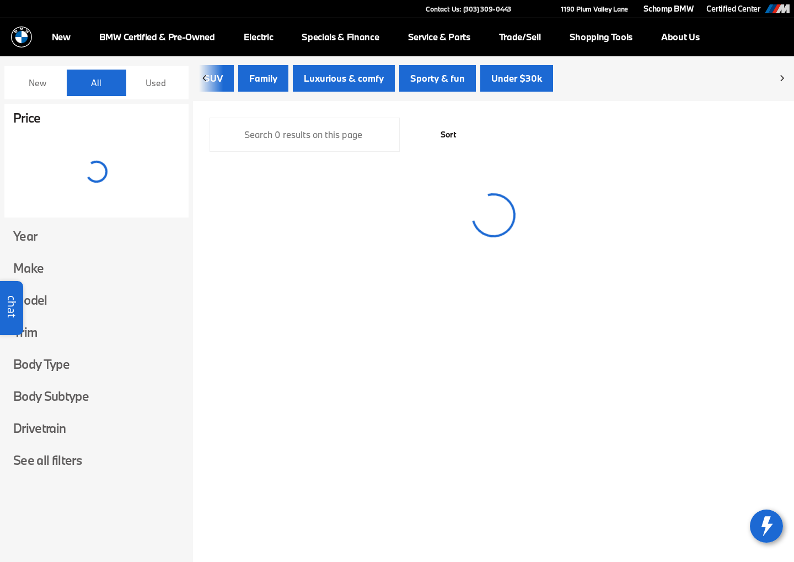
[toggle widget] (766, 526)
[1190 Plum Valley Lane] (589, 8)
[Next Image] (782, 83)
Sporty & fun (437, 82)
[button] (535, 8)
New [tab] (37, 82)
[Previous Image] (205, 83)
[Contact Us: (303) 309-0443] (468, 8)
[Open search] (774, 37)
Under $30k (516, 82)
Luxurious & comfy (344, 82)
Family (263, 82)
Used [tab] (156, 82)
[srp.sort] (442, 139)
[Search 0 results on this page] (305, 139)
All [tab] (96, 82)
